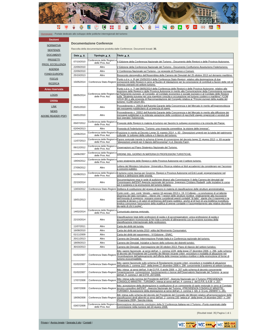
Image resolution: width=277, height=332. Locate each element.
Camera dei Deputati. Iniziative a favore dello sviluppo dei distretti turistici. (156, 242)
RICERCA (53, 83)
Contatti (87, 322)
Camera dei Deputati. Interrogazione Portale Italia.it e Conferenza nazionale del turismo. (163, 238)
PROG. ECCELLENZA (54, 64)
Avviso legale (57, 322)
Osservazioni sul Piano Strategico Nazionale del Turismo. (147, 147)
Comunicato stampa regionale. (133, 211)
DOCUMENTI (54, 55)
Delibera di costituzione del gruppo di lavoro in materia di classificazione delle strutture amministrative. (171, 189)
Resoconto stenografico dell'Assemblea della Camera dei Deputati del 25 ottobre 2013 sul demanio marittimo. (175, 75)
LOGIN (54, 95)
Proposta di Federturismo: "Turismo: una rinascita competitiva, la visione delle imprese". (163, 128)
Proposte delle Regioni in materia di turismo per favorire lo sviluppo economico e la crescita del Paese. (171, 123)
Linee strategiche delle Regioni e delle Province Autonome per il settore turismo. (159, 160)
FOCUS (54, 78)
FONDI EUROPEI (54, 74)
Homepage (47, 34)
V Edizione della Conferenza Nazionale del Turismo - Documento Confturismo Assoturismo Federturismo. (172, 67)
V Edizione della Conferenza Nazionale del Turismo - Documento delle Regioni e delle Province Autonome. (173, 61)
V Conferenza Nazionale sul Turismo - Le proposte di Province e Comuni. (155, 71)
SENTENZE (54, 50)
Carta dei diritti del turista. (130, 226)
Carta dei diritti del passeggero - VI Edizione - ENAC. (145, 234)
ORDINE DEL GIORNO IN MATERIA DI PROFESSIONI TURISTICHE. (154, 154)
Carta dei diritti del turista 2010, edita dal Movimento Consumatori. (152, 230)
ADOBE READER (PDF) (54, 116)
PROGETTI (54, 59)
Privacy (45, 322)
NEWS (54, 111)
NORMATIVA (54, 45)
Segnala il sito (73, 322)
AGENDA (54, 69)
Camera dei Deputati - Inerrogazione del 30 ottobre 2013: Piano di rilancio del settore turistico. (166, 247)
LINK (53, 106)
